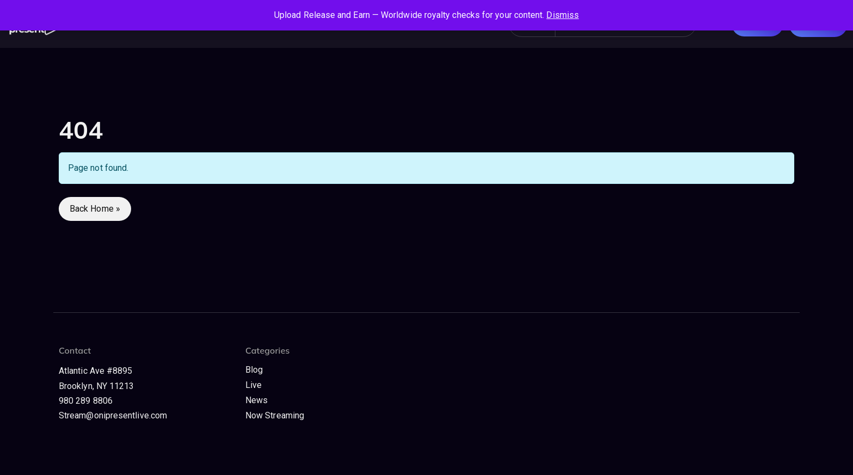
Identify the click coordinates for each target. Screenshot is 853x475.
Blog (254, 370)
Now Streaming (274, 415)
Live (253, 385)
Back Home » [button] (95, 208)
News (256, 400)
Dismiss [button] (562, 15)
